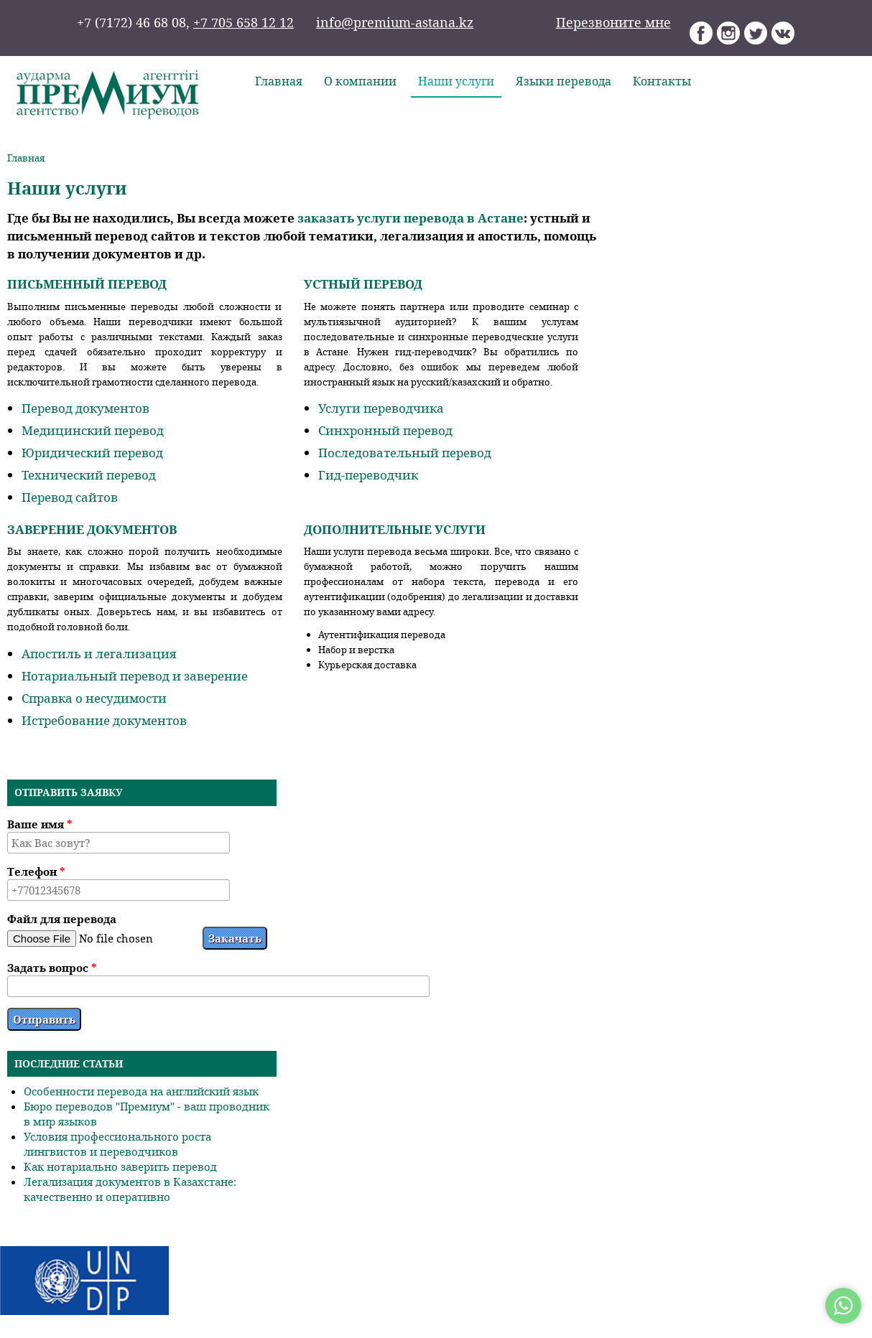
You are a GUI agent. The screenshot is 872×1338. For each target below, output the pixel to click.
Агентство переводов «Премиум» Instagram (729, 33)
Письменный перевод (87, 284)
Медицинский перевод (93, 430)
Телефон (36, 871)
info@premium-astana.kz (394, 22)
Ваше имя (40, 824)
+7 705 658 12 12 (243, 22)
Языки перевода (563, 81)
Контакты (662, 81)
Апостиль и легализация (99, 653)
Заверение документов (92, 529)
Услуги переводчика (381, 408)
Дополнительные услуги (395, 529)
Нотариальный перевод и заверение (135, 676)
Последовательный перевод (404, 452)
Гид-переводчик (368, 475)
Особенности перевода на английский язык (141, 1091)
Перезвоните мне (613, 22)
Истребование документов (104, 720)
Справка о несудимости (94, 698)
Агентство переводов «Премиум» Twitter (756, 33)
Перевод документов (85, 408)
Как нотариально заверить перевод (120, 1166)
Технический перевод (89, 475)
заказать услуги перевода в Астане (410, 218)
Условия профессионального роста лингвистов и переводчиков (117, 1144)
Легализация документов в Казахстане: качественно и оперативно (130, 1189)
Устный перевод (363, 284)
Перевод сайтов (70, 497)
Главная (278, 81)
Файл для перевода (61, 919)
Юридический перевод (92, 452)
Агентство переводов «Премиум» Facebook (701, 33)
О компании (360, 81)
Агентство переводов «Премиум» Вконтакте (783, 33)
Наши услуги (456, 81)
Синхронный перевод (385, 430)
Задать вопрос (52, 967)
